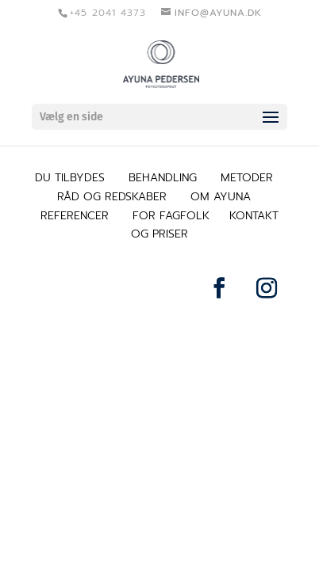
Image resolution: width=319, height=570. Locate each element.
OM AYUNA (220, 196)
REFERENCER (74, 215)
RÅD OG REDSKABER (112, 196)
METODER (247, 177)
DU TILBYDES (70, 177)
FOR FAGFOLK (171, 215)
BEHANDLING (163, 177)
